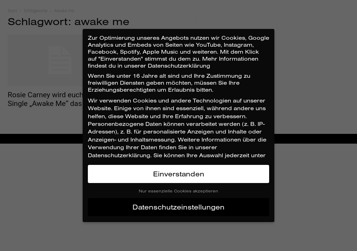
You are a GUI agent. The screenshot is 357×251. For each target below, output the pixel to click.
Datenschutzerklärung (119, 155)
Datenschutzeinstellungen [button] (178, 207)
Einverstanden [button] (178, 173)
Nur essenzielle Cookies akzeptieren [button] (178, 190)
